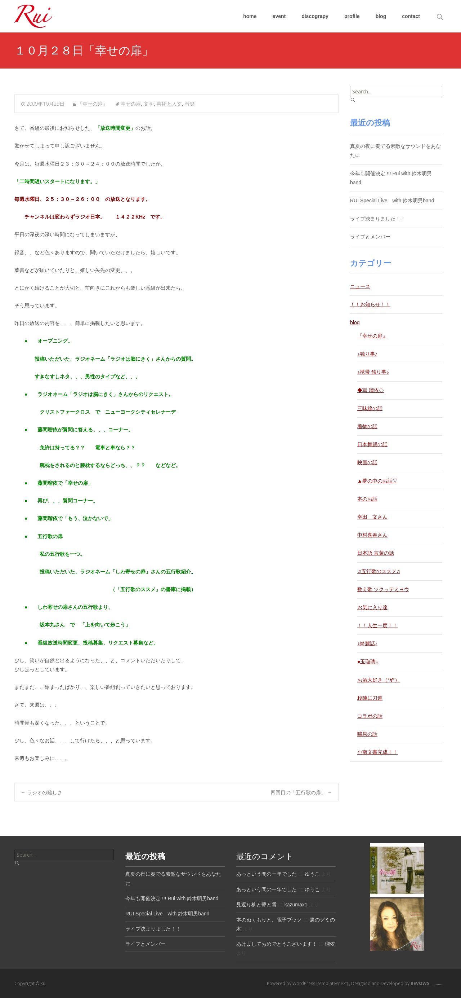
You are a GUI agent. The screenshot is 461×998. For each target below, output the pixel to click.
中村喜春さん (372, 535)
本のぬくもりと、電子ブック (269, 920)
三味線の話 (369, 408)
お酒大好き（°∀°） (378, 680)
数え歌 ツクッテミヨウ (383, 589)
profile (352, 16)
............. (426, 983)
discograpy (314, 16)
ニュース (360, 286)
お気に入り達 (372, 607)
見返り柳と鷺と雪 (256, 904)
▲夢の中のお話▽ (377, 481)
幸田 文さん (372, 517)
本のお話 (367, 499)
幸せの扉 (131, 103)
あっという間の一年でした (266, 874)
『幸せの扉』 (92, 103)
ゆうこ (312, 874)
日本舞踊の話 (372, 444)
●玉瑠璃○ (368, 661)
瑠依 (330, 944)
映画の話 (367, 462)
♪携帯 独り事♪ (373, 372)
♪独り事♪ (367, 354)
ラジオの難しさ (41, 792)
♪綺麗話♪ (367, 643)
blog (381, 16)
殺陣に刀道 (369, 698)
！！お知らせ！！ (370, 304)
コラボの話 (369, 716)
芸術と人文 (169, 103)
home (249, 16)
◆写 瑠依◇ (370, 390)
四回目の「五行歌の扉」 (301, 792)
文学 (149, 103)
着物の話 (367, 426)
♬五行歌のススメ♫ (378, 571)
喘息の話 (367, 734)
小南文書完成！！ (377, 752)
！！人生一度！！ (377, 625)
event (279, 16)
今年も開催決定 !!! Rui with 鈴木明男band (171, 898)
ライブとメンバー (370, 236)
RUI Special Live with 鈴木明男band (392, 200)
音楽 (190, 103)
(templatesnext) (332, 983)
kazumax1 (296, 904)
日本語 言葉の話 (375, 553)
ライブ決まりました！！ (378, 218)
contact (411, 16)
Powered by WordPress (291, 983)
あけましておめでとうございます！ (276, 944)
